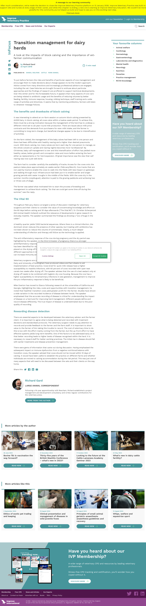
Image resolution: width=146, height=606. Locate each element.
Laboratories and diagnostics (129, 61)
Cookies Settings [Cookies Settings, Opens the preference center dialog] (47, 256)
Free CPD (19, 26)
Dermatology (122, 54)
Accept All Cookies (99, 256)
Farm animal (53, 73)
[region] (74, 252)
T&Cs (48, 595)
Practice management (126, 77)
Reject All (82, 256)
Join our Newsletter (114, 19)
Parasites (120, 74)
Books (42, 595)
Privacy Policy (57, 595)
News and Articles (34, 26)
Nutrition (120, 71)
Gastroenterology (124, 57)
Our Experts (49, 26)
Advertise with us (31, 595)
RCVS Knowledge (124, 81)
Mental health (122, 64)
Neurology (120, 67)
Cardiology (121, 51)
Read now (16, 466)
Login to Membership (135, 19)
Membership (7, 26)
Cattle (44, 73)
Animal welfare (32, 73)
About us (4, 595)
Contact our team (16, 595)
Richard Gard (29, 64)
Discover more (122, 155)
